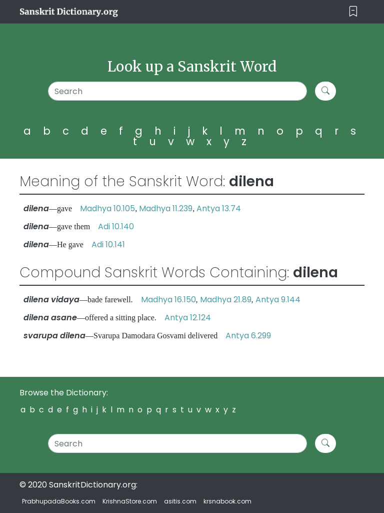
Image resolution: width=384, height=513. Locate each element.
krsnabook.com (228, 501)
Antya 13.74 (218, 208)
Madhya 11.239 (165, 208)
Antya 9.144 (278, 299)
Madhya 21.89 (226, 299)
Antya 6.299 (248, 335)
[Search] (177, 91)
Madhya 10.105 (107, 208)
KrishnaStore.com (129, 501)
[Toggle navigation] (353, 12)
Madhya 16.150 (168, 299)
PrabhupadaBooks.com (59, 501)
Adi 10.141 (108, 244)
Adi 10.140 (116, 226)
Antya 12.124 (187, 317)
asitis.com (180, 501)
